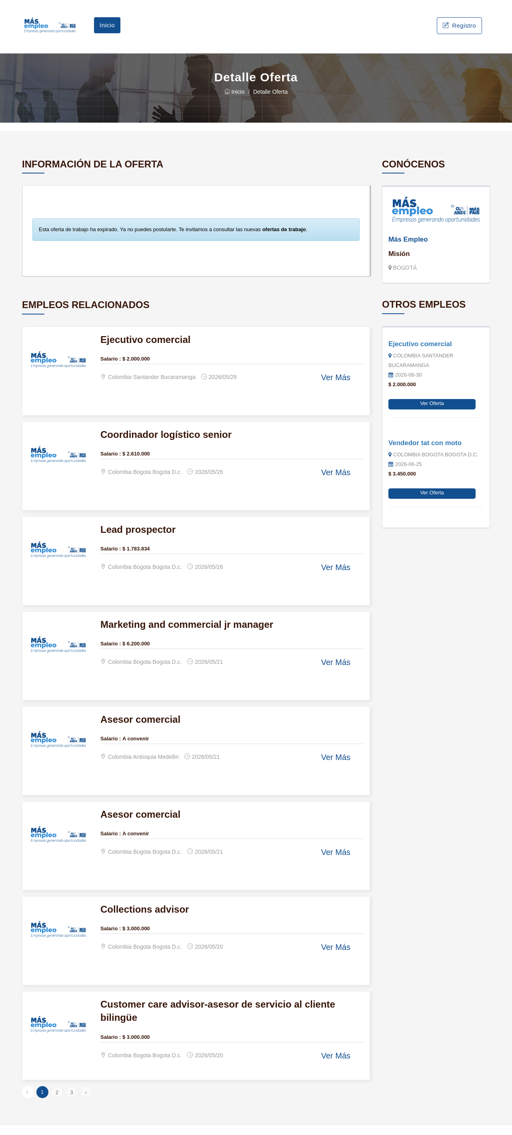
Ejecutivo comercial (420, 353)
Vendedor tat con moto (425, 452)
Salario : (110, 368)
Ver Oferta (432, 413)
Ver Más (335, 387)
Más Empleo (408, 249)
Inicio (107, 29)
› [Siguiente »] (85, 1102)
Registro (459, 30)
